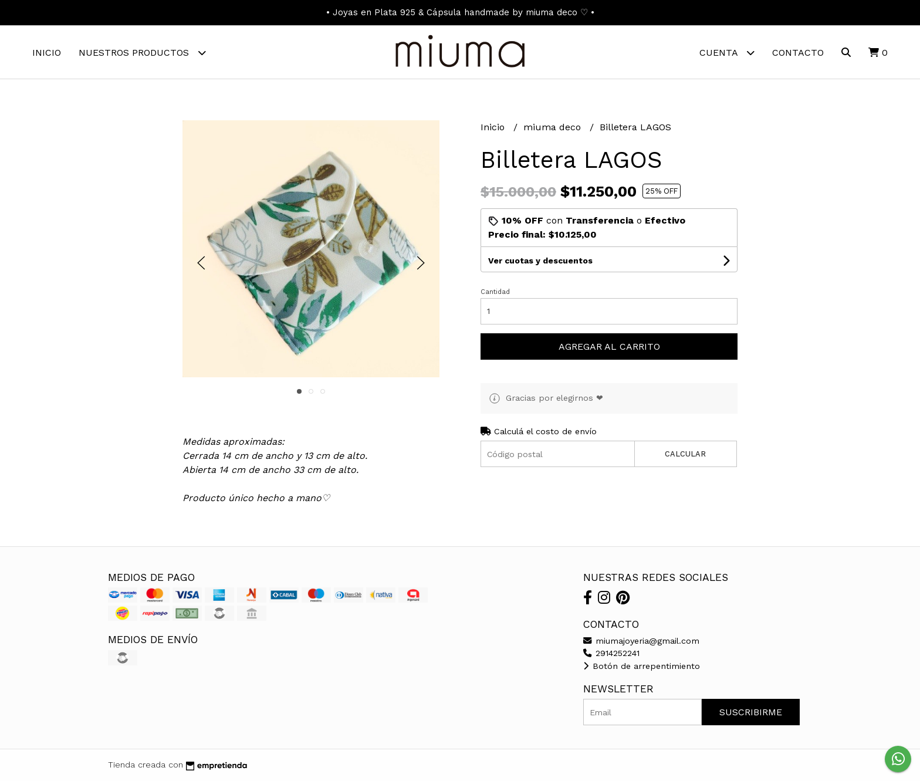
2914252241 (611, 653)
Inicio (46, 52)
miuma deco (553, 127)
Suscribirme (750, 712)
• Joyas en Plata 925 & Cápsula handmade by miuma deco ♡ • (460, 12)
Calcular (685, 453)
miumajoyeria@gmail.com (641, 640)
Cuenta (727, 52)
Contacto (798, 52)
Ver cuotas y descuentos (540, 260)
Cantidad (495, 292)
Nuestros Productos (142, 52)
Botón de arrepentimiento (641, 666)
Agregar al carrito (609, 346)
